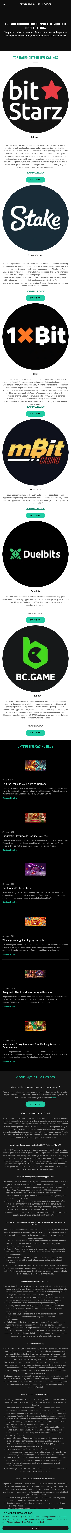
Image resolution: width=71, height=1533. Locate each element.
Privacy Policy (26, 1522)
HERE (53, 1098)
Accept (35, 1528)
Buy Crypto (35, 1104)
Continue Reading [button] (9, 798)
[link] (35, 5)
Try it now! (35, 179)
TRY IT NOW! (35, 414)
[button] (7, 4)
